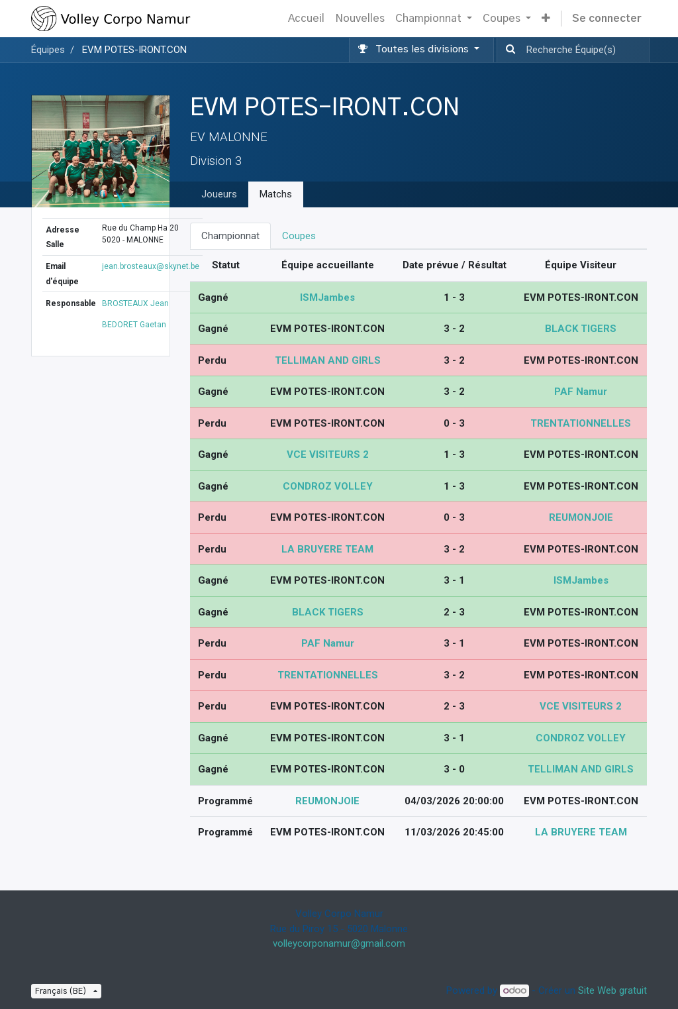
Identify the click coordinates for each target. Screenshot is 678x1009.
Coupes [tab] (299, 236)
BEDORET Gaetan (134, 324)
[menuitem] (306, 18)
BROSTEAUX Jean (135, 303)
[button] (546, 18)
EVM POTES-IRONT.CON (134, 50)
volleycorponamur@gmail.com (339, 943)
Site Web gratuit (612, 990)
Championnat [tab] (230, 236)
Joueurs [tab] (219, 194)
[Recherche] (507, 50)
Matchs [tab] (276, 194)
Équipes (48, 50)
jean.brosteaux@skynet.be (150, 266)
